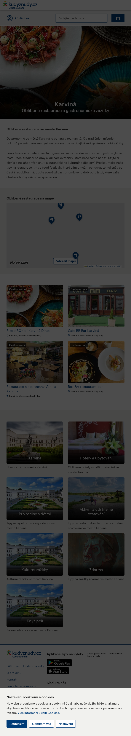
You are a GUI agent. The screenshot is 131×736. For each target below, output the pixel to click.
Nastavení (66, 723)
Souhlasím (16, 723)
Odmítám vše (41, 723)
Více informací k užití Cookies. (39, 712)
